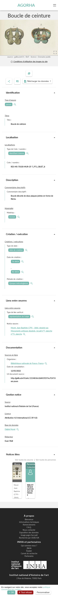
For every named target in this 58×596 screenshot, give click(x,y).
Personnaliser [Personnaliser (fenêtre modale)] (43, 592)
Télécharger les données (36, 81)
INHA (29, 548)
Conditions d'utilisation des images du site (28, 61)
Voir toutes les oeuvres (24, 460)
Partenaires (29, 556)
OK (11, 592)
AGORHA (26, 5)
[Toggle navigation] (55, 5)
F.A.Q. (29, 527)
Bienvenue (29, 519)
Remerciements (29, 524)
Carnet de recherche (29, 553)
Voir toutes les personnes (45, 460)
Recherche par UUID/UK (29, 537)
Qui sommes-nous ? (29, 545)
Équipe (29, 551)
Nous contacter (29, 530)
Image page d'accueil (29, 535)
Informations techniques (29, 522)
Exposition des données (29, 532)
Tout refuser (25, 592)
